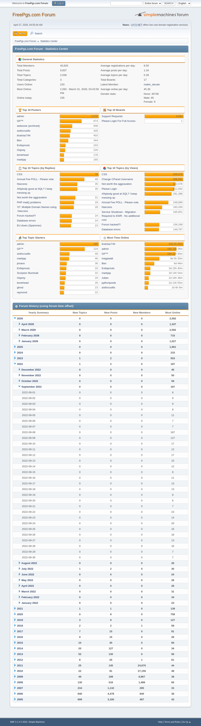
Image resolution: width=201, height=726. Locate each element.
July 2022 (27, 568)
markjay (21, 159)
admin (20, 116)
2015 (20, 642)
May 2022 (27, 580)
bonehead (22, 154)
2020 (20, 614)
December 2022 (31, 369)
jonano (21, 263)
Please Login (109, 188)
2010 (20, 671)
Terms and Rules (172, 722)
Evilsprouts (23, 145)
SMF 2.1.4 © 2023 (18, 722)
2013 (20, 654)
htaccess (22, 183)
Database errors (26, 220)
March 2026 (29, 329)
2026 (20, 318)
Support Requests (112, 116)
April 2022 (27, 585)
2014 (20, 648)
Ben (19, 140)
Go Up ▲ (186, 722)
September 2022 (32, 386)
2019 (20, 620)
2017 (20, 631)
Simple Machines (37, 722)
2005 (20, 699)
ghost (20, 287)
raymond (22, 292)
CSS (19, 174)
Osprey (21, 149)
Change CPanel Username (117, 179)
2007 (20, 688)
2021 (20, 608)
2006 (20, 693)
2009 (20, 676)
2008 (20, 682)
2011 (20, 665)
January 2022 (30, 602)
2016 (20, 637)
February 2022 (30, 597)
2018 (20, 625)
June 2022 (28, 574)
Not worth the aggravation (32, 197)
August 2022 (29, 563)
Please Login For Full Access (118, 120)
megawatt (107, 258)
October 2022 (30, 381)
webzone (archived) (28, 125)
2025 (20, 346)
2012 (20, 659)
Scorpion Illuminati (27, 272)
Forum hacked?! (26, 215)
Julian (105, 277)
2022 (20, 364)
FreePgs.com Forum (33, 14)
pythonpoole (109, 282)
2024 (20, 352)
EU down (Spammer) (29, 225)
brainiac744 (23, 135)
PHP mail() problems (29, 202)
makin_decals (152, 84)
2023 (20, 358)
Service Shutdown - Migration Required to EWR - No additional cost (121, 215)
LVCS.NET (136, 25)
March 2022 (29, 591)
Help (160, 722)
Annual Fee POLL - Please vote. (35, 179)
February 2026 (30, 335)
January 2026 (30, 341)
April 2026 (27, 324)
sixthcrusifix (23, 130)
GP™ (20, 120)
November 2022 (31, 375)
